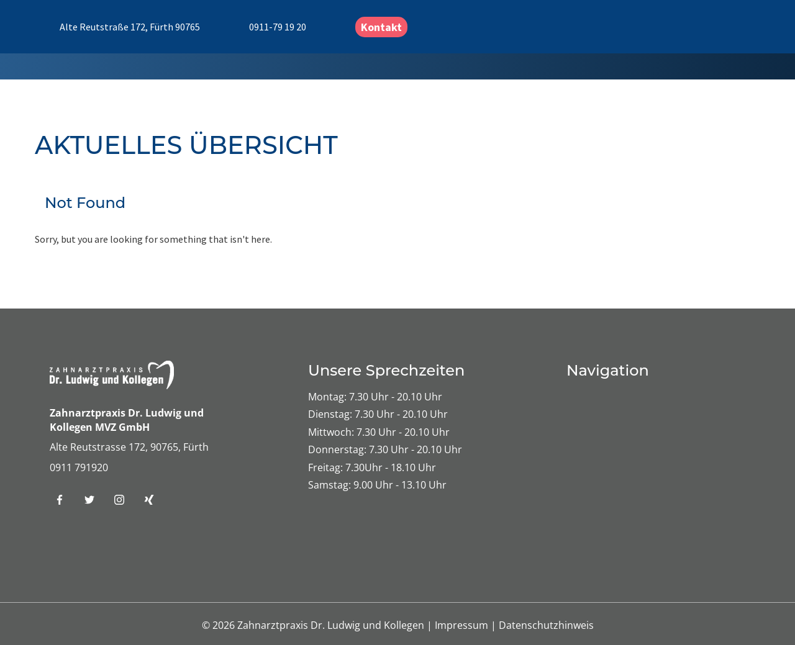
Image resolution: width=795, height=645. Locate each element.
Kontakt (381, 27)
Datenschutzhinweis (546, 625)
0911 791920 (79, 467)
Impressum (463, 625)
